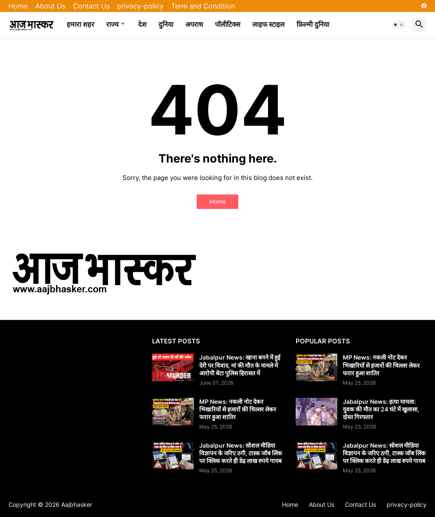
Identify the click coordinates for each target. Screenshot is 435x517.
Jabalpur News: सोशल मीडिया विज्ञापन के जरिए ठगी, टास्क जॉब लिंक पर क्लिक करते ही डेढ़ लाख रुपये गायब (240, 453)
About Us (50, 6)
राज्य (112, 24)
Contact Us (91, 6)
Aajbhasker (76, 504)
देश (142, 24)
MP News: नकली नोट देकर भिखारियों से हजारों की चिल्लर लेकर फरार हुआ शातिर (237, 409)
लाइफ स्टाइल (268, 24)
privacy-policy (140, 6)
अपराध (194, 24)
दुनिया (165, 24)
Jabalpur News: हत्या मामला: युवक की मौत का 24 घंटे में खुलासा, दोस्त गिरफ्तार (381, 409)
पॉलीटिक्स (227, 24)
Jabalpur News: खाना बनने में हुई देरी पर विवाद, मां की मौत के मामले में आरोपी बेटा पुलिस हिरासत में (239, 365)
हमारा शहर (80, 24)
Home (18, 6)
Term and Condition (203, 6)
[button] (398, 24)
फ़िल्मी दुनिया (313, 24)
